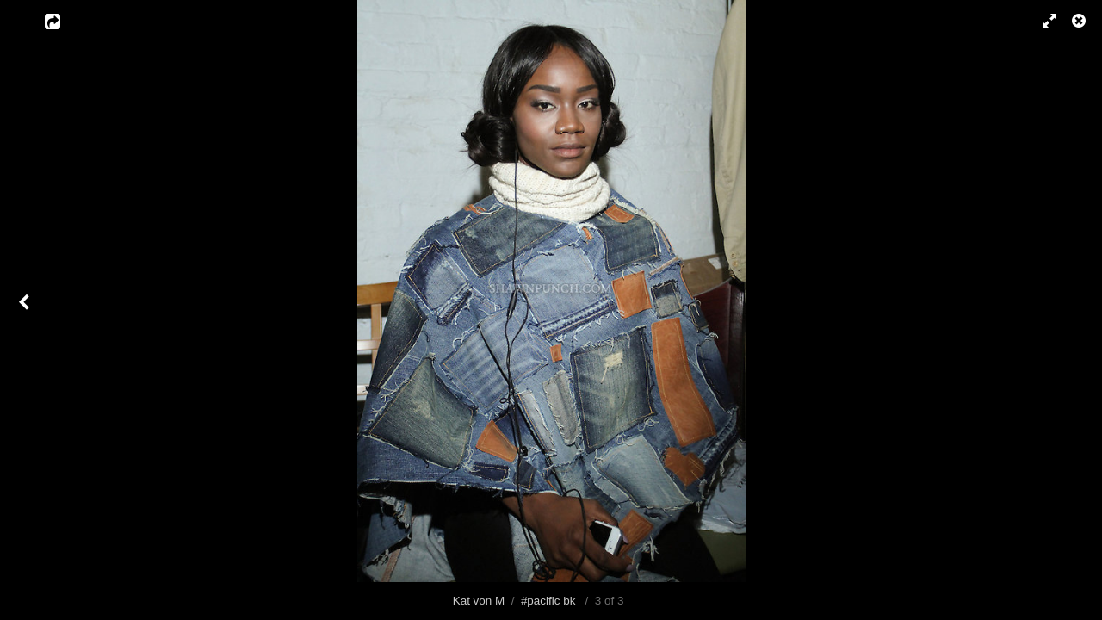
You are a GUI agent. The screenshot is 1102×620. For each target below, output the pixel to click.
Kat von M (479, 600)
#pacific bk (548, 600)
